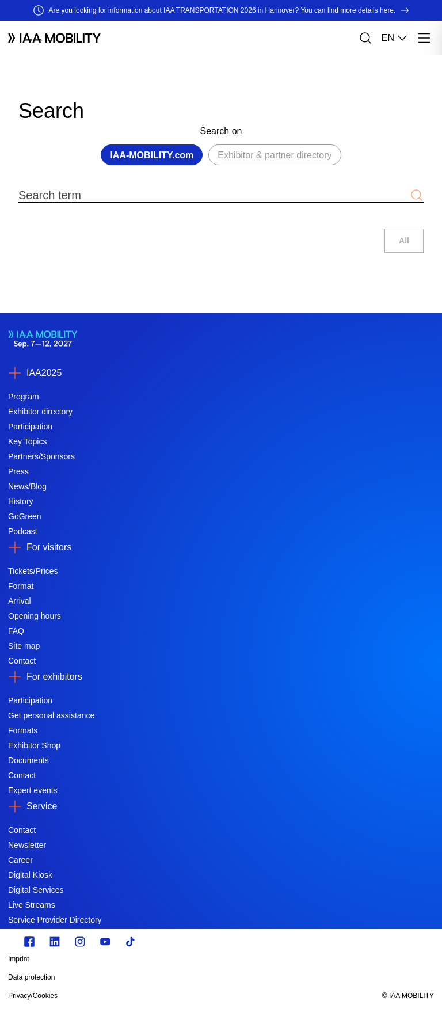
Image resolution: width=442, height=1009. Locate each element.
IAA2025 (44, 373)
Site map (24, 645)
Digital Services (35, 889)
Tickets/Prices (33, 571)
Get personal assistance (51, 715)
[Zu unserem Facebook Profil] (29, 941)
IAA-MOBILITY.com (151, 155)
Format (20, 586)
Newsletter (27, 845)
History (20, 501)
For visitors (48, 547)
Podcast (22, 531)
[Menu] (424, 38)
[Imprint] (157, 959)
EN (395, 38)
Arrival (19, 601)
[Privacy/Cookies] (157, 995)
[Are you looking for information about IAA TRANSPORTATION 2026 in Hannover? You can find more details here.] (221, 10)
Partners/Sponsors (41, 456)
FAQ (16, 630)
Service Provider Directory (55, 919)
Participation (30, 426)
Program (23, 396)
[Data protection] (157, 977)
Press (18, 471)
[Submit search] (417, 195)
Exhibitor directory (40, 411)
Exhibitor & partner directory (275, 155)
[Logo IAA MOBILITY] (54, 38)
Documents (28, 760)
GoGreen (24, 516)
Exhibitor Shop (34, 745)
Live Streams (31, 904)
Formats (22, 730)
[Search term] (214, 195)
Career (20, 860)
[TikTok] (130, 941)
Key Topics (27, 441)
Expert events (33, 790)
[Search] (365, 38)
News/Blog (27, 486)
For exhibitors (54, 676)
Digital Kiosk (30, 874)
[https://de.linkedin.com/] (54, 941)
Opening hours (34, 615)
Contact (22, 660)
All (404, 240)
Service (41, 806)
